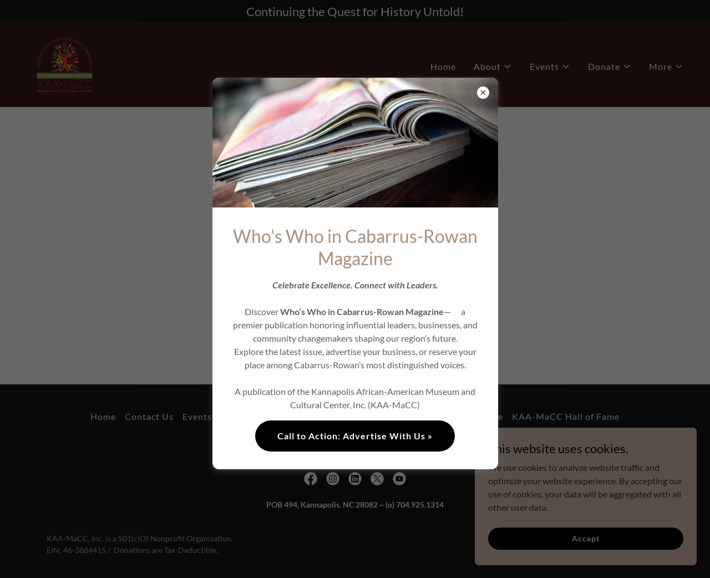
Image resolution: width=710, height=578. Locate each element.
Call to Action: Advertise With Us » (355, 435)
